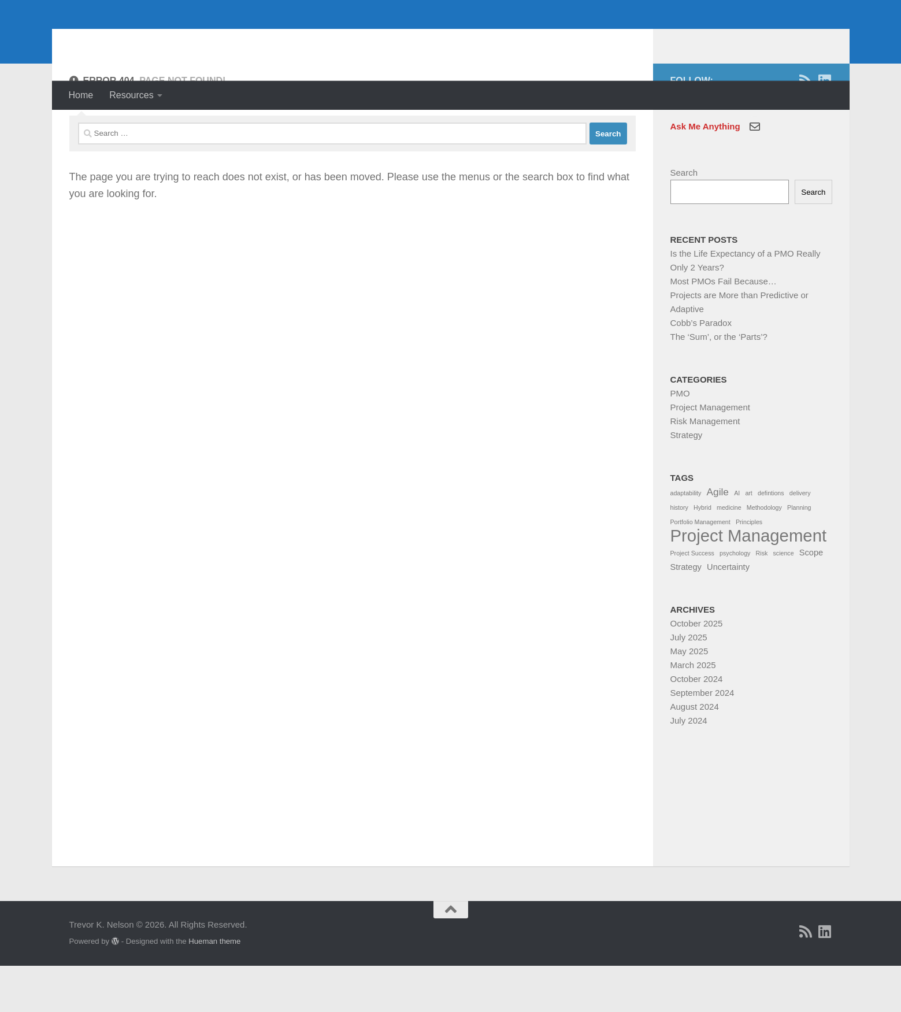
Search (684, 219)
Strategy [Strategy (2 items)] (686, 613)
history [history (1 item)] (679, 553)
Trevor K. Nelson (163, 40)
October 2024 (696, 725)
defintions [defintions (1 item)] (771, 539)
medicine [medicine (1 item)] (729, 553)
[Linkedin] (825, 127)
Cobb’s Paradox (701, 369)
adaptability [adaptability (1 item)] (686, 539)
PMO (680, 439)
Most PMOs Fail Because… (723, 327)
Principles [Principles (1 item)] (749, 568)
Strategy (686, 481)
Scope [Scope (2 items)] (811, 598)
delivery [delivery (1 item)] (800, 539)
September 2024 (702, 739)
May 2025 (689, 697)
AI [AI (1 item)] (737, 539)
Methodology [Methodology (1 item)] (764, 553)
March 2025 (693, 711)
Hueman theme (214, 987)
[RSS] (806, 127)
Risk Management (705, 467)
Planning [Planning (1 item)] (799, 553)
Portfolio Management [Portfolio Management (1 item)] (700, 568)
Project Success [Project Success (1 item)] (692, 599)
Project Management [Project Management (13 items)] (748, 582)
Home (81, 95)
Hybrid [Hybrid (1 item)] (702, 553)
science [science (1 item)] (783, 599)
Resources (131, 95)
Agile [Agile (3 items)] (718, 538)
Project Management (710, 453)
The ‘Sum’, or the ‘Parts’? (718, 383)
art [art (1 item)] (748, 539)
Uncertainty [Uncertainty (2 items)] (728, 613)
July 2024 (688, 767)
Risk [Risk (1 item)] (762, 599)
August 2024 (694, 753)
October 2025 (696, 669)
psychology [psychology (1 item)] (735, 599)
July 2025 (688, 683)
